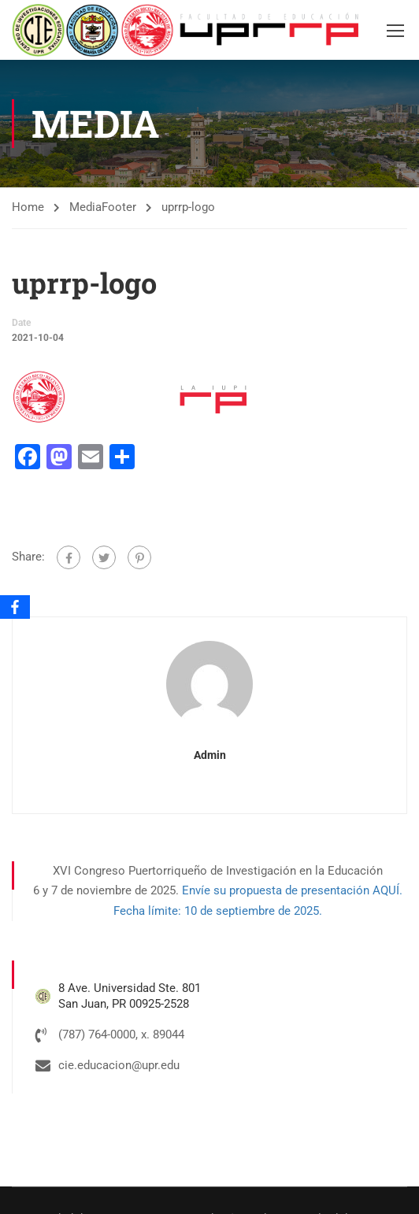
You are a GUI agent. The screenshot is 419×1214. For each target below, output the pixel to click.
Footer (119, 208)
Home (28, 208)
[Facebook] (15, 607)
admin (210, 755)
